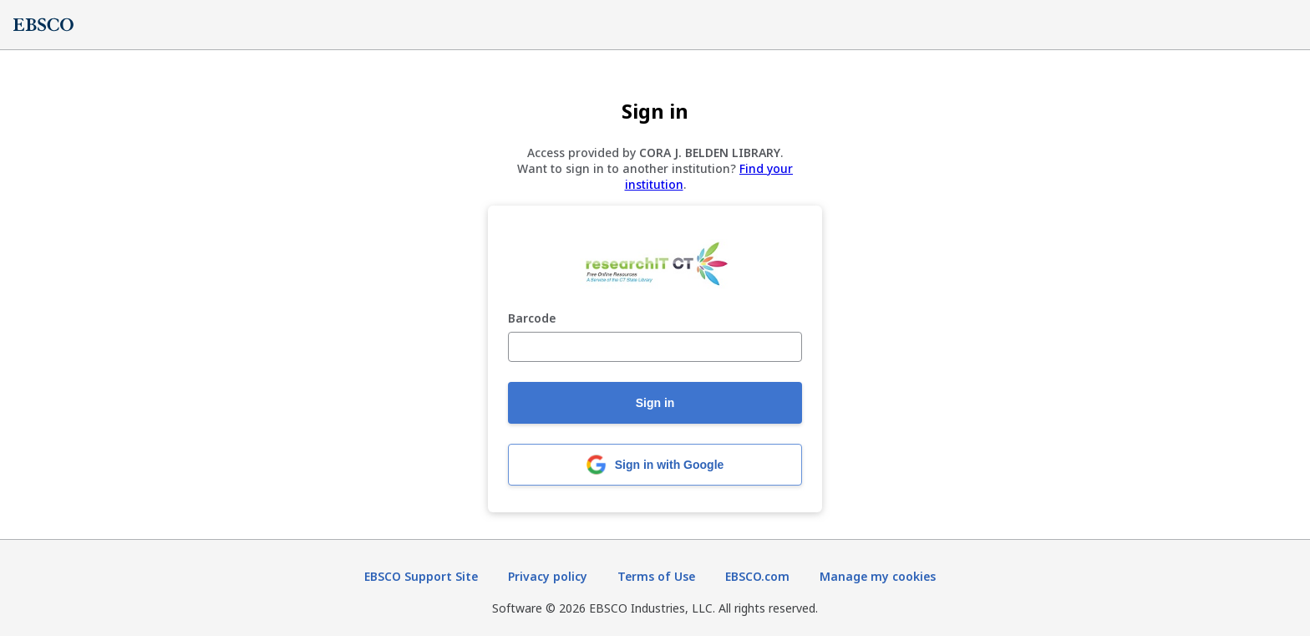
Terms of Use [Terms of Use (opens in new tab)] (656, 576)
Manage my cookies (878, 576)
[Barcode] (655, 347)
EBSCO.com (757, 576)
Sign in (655, 403)
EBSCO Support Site (421, 576)
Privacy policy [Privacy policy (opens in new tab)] (547, 576)
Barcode (532, 319)
